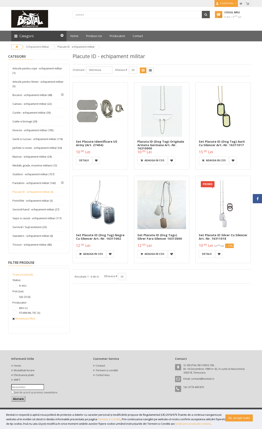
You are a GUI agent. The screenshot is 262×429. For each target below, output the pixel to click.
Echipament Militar (37, 47)
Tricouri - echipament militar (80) (32, 244)
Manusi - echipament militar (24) (32, 156)
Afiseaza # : (121, 70)
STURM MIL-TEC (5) (29, 313)
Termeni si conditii (107, 370)
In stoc (23, 285)
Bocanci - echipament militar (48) (32, 95)
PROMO (207, 184)
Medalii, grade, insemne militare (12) (34, 165)
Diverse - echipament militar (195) (32, 130)
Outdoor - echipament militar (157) (33, 174)
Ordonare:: (79, 70)
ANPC (17, 380)
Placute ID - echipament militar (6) (32, 192)
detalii (84, 160)
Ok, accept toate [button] (239, 418)
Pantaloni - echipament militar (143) (34, 183)
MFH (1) (23, 308)
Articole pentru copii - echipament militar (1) (37, 71)
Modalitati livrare (24, 370)
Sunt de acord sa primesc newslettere (36, 392)
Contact (100, 365)
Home (17, 365)
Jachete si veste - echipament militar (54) (37, 148)
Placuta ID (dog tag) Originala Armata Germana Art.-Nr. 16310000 (160, 144)
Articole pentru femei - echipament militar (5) (37, 84)
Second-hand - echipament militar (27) (35, 209)
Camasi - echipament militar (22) (32, 104)
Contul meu (103, 375)
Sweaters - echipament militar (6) (32, 236)
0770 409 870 (196, 387)
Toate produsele (22, 274)
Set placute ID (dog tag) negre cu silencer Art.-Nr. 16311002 (100, 236)
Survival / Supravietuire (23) (29, 227)
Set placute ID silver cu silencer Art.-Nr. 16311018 (223, 236)
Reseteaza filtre (23, 318)
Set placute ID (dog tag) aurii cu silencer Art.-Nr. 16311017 (222, 143)
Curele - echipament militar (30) (31, 112)
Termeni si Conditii (109, 419)
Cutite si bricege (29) (24, 121)
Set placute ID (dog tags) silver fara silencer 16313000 (159, 236)
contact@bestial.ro (202, 378)
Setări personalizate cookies (193, 424)
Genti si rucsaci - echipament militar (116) (37, 139)
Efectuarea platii (24, 375)
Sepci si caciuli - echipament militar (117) (36, 218)
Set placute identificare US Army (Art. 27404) (96, 143)
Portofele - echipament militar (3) (32, 200)
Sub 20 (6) (24, 297)
